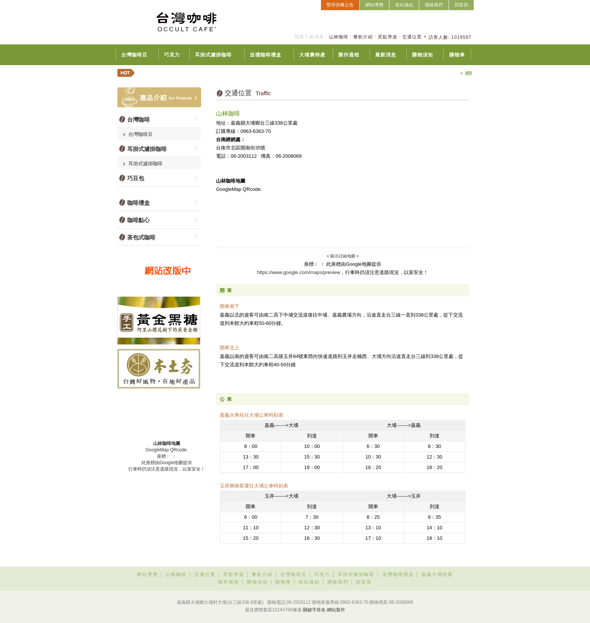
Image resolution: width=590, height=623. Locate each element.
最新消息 (385, 55)
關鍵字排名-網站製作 (324, 609)
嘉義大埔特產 (437, 574)
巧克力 (172, 55)
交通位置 (412, 37)
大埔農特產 (312, 55)
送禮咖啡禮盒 (265, 55)
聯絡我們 (434, 5)
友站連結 (404, 5)
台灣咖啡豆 (134, 55)
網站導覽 (374, 5)
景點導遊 (387, 37)
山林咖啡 (338, 37)
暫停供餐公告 (340, 5)
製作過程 (348, 55)
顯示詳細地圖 (343, 256)
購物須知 (422, 55)
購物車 (457, 55)
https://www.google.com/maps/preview (298, 272)
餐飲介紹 (363, 37)
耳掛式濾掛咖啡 (213, 55)
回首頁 (461, 5)
